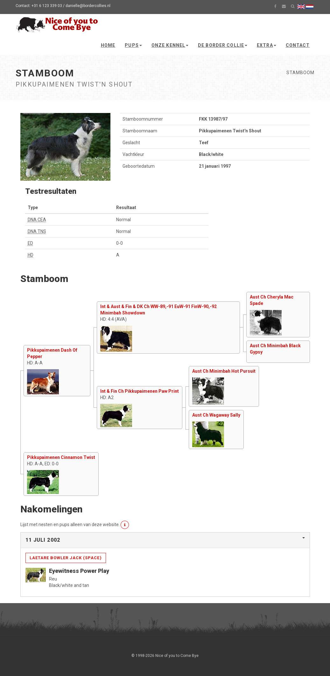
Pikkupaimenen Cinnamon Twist (61, 457)
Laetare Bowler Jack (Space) (66, 557)
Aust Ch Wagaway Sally (216, 415)
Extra (266, 45)
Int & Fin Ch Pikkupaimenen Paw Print (139, 391)
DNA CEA (37, 219)
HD (30, 254)
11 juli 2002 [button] (42, 540)
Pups (133, 45)
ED (30, 243)
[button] (125, 525)
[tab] (165, 540)
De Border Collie (222, 45)
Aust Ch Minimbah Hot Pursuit (224, 371)
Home (108, 45)
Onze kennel (169, 45)
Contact (298, 45)
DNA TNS (37, 231)
